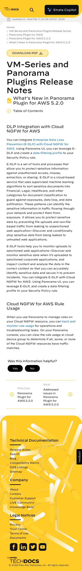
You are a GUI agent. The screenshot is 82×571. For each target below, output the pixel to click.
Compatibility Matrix (24, 462)
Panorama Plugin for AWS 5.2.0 (30, 38)
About (14, 489)
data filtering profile (47, 153)
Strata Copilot (61, 10)
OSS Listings (19, 467)
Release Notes (20, 449)
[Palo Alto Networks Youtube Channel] (42, 549)
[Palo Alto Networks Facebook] (14, 549)
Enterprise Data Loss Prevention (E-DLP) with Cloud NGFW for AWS (37, 144)
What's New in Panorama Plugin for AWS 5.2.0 (39, 42)
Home (10, 27)
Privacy (15, 524)
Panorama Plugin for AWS (26, 34)
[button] (79, 456)
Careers (15, 493)
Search (15, 453)
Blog (13, 458)
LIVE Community (22, 502)
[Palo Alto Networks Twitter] (33, 549)
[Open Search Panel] (33, 10)
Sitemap (16, 471)
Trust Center (18, 528)
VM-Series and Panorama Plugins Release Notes (40, 30)
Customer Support (23, 498)
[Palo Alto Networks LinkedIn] (23, 549)
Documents (18, 537)
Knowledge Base (22, 506)
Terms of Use (19, 533)
